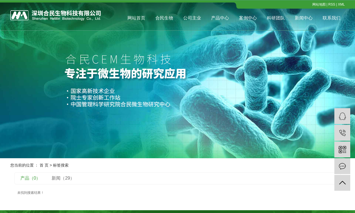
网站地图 (319, 4)
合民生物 (164, 18)
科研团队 (276, 18)
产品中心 (220, 18)
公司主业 (192, 18)
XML (341, 4)
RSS (331, 4)
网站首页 (136, 18)
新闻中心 (304, 18)
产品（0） (30, 178)
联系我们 (331, 18)
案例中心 (248, 18)
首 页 (44, 165)
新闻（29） (63, 178)
